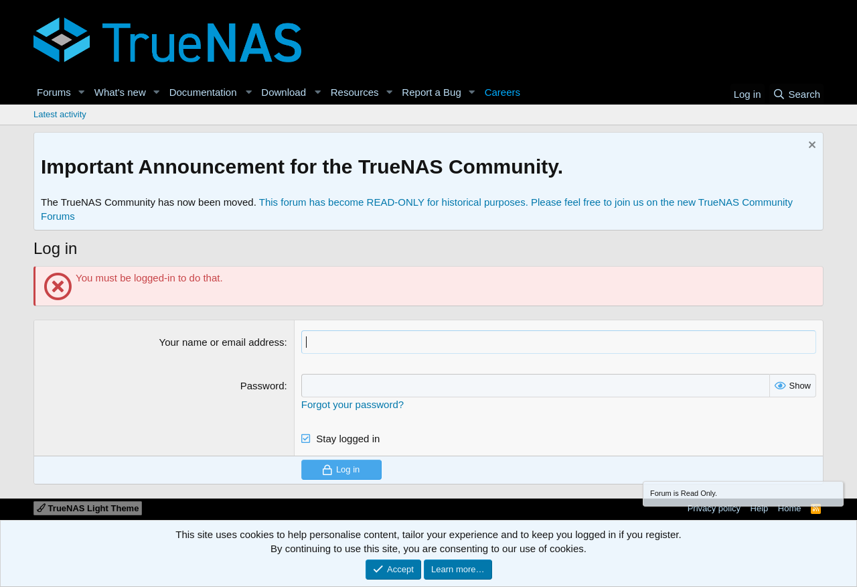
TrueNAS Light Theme (88, 508)
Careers (502, 92)
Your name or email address (222, 342)
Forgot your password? (352, 404)
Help (760, 508)
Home (789, 508)
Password (262, 385)
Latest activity (59, 114)
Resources (355, 92)
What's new (120, 92)
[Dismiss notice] (810, 146)
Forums (54, 92)
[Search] (796, 94)
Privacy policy (714, 508)
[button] (81, 92)
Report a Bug (431, 92)
